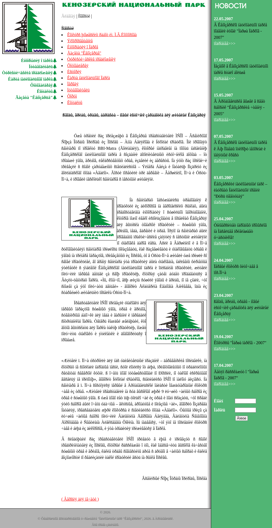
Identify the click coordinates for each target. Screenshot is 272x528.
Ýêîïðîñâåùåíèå (80, 41)
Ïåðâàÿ (73, 84)
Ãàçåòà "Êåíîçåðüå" (34, 97)
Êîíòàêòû (45, 91)
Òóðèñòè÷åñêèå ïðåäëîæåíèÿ (27, 72)
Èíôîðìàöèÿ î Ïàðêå (82, 47)
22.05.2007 (223, 18)
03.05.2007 (223, 177)
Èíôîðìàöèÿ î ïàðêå (37, 60)
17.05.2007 (223, 60)
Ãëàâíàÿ (68, 16)
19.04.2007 (223, 336)
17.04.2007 (223, 365)
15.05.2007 (223, 95)
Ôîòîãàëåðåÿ (41, 85)
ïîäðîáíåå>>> (224, 43)
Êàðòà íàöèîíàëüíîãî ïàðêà (30, 79)
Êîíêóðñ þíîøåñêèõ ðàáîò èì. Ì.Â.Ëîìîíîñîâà (102, 34)
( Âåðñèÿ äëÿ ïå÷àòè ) (80, 499)
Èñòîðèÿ (74, 71)
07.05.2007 (223, 136)
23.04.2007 (223, 295)
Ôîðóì (72, 96)
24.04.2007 (223, 260)
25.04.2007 (223, 219)
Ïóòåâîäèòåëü (41, 66)
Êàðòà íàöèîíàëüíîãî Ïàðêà (88, 78)
